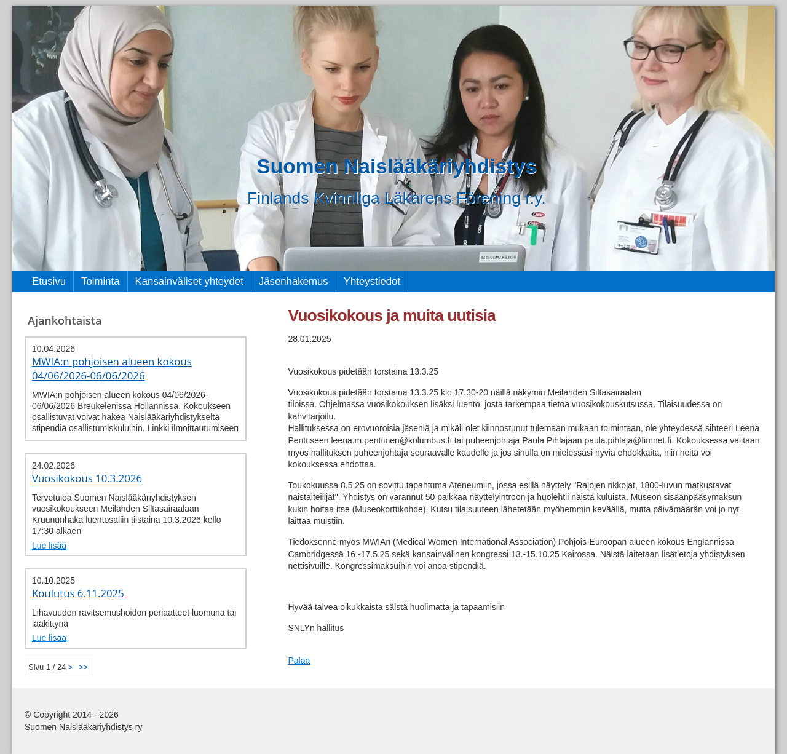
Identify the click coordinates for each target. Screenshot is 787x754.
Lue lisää (49, 545)
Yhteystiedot (372, 281)
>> (83, 667)
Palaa (299, 660)
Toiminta (100, 281)
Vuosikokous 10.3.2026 (87, 478)
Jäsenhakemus (293, 281)
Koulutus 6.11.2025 (78, 593)
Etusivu (49, 281)
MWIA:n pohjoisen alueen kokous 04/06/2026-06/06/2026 (112, 368)
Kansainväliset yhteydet (189, 281)
